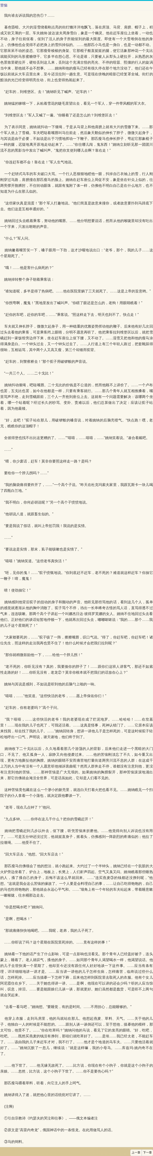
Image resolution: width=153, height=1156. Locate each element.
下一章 (147, 1152)
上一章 (136, 1152)
